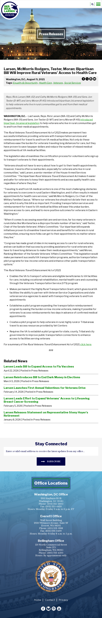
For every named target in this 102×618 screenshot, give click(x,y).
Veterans (58, 82)
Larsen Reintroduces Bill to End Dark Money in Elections (42, 377)
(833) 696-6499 (53, 531)
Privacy (63, 600)
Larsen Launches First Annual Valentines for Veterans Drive (45, 387)
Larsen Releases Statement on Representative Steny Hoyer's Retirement (46, 414)
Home (37, 600)
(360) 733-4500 (55, 553)
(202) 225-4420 (53, 506)
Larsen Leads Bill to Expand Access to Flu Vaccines (39, 366)
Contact (50, 600)
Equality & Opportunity (25, 82)
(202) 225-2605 (55, 504)
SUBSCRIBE (51, 461)
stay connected (51, 443)
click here (85, 344)
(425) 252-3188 (55, 528)
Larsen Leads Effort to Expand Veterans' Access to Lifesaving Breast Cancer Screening (47, 400)
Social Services (72, 82)
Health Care (45, 82)
